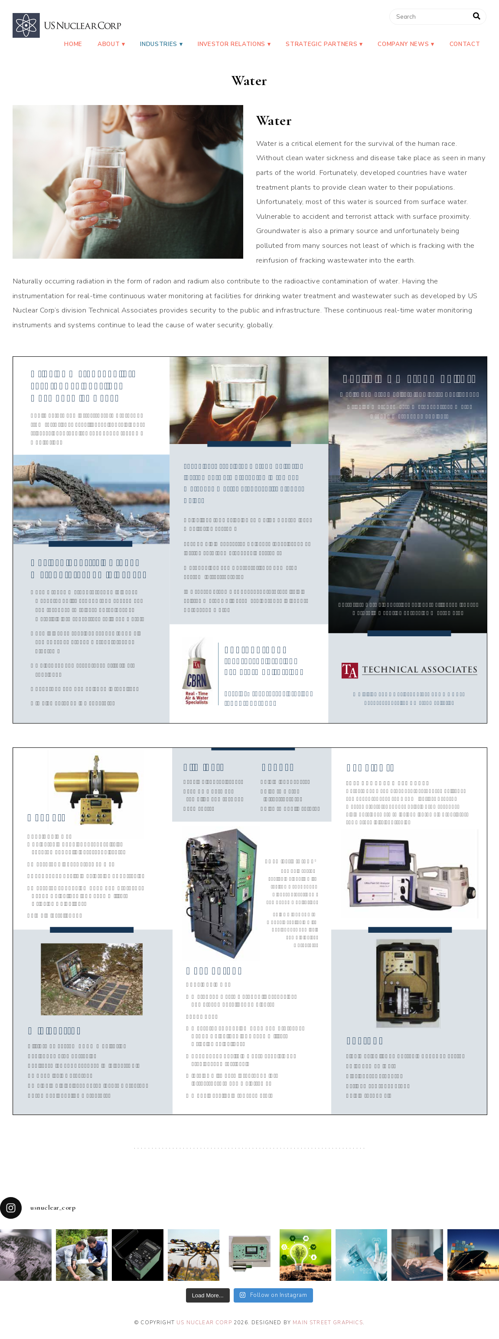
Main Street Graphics (328, 1322)
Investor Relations (231, 44)
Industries (158, 44)
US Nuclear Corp (204, 1322)
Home (73, 44)
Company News (403, 44)
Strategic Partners (321, 44)
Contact (465, 44)
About (109, 44)
